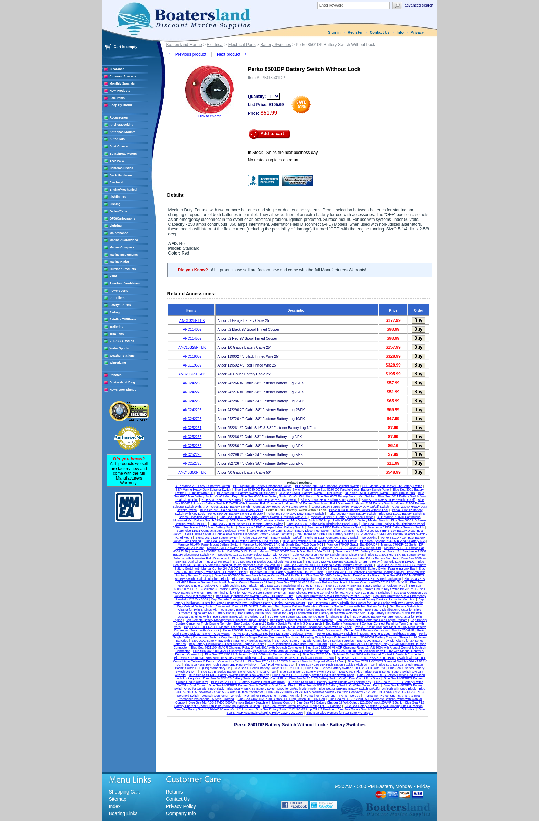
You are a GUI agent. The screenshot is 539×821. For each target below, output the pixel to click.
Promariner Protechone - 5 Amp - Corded (206, 699)
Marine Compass (122, 247)
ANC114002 (192, 329)
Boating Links (123, 813)
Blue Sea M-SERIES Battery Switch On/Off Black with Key (229, 675)
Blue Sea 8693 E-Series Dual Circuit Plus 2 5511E (267, 561)
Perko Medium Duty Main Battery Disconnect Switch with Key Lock (306, 627)
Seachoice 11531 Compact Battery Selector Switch (211, 530)
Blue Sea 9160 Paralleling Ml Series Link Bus (291, 585)
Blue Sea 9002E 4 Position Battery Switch (329, 500)
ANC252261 (192, 428)
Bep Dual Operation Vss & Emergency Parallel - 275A (333, 596)
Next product (232, 54)
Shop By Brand (121, 105)
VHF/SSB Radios (122, 341)
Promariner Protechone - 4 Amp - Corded (332, 695)
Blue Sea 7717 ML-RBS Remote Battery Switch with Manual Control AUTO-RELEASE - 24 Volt (342, 582)
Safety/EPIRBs (120, 305)
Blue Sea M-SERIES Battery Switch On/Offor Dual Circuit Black (252, 685)
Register (355, 32)
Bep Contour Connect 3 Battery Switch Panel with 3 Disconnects (278, 623)
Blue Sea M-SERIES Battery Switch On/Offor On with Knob (339, 685)
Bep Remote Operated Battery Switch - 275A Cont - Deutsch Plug (308, 589)
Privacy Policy (181, 806)
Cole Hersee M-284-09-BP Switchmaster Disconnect (328, 554)
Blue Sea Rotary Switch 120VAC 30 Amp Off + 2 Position (302, 706)
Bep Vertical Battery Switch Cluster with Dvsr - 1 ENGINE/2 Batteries (224, 606)
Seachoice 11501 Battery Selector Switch (395, 527)
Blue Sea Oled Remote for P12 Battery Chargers (339, 713)
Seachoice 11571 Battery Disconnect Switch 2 (367, 551)
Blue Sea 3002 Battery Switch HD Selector (246, 493)
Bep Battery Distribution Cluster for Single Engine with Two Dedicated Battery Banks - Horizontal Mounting (342, 599)
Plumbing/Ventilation (125, 283)
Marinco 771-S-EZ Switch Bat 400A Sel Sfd (351, 548)
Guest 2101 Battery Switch (374, 503)
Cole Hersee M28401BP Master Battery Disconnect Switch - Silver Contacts (302, 530)
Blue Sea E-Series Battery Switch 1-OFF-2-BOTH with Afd (345, 668)
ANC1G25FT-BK (192, 321)
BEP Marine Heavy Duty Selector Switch (203, 489)
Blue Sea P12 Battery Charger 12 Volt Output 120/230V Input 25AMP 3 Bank (349, 702)
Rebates (116, 375)
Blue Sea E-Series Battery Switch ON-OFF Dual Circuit (238, 671)
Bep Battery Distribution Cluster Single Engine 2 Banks (226, 644)
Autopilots (117, 139)
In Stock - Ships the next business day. (283, 152)
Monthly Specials (122, 83)
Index (115, 806)
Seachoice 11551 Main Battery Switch (209, 527)
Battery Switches (275, 44)
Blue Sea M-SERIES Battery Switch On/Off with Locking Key (329, 682)
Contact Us (379, 32)
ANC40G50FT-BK (192, 472)
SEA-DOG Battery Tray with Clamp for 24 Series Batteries (314, 640)
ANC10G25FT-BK (192, 347)
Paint (113, 276)
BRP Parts (117, 160)
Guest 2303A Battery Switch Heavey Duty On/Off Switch (350, 506)
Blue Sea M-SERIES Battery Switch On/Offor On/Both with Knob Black (367, 688)
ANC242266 (192, 383)
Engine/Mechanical (124, 189)
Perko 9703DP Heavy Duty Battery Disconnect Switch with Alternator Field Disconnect (282, 630)
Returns (174, 792)
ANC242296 (192, 410)
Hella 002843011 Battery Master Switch (360, 520)
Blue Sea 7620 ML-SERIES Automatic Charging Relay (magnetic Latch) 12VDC (360, 561)
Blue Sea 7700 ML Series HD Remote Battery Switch (247, 524)
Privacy (417, 32)
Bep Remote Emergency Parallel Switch (238, 599)
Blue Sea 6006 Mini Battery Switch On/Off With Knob (277, 496)
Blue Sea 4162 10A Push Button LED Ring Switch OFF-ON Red (281, 699)
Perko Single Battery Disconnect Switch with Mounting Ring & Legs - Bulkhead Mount (298, 637)
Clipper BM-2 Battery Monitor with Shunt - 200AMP (379, 630)
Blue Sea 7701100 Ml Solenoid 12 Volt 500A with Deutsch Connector (252, 654)
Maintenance (119, 233)
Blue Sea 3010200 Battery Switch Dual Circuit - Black (343, 575)
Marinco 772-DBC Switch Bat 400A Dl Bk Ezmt (224, 551)
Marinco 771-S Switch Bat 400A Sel (293, 548)
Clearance (117, 69)
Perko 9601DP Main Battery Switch (352, 513)
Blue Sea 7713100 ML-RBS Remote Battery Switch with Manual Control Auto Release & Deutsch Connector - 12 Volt (254, 658)
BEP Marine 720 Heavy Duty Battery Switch (392, 486)
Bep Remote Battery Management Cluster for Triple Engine (226, 620)
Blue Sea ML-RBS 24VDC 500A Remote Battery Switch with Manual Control (241, 702)
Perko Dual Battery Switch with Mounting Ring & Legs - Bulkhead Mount (366, 634)
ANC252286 (192, 446)
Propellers (117, 298)
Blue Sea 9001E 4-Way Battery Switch (271, 500)
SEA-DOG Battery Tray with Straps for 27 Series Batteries (231, 640)
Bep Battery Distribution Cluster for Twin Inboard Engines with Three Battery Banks (305, 609)
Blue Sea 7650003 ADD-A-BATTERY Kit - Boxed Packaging (360, 579)
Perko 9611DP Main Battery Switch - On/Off (272, 537)
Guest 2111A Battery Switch (230, 506)
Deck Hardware (121, 175)
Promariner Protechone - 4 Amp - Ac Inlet (272, 695)
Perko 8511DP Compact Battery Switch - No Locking (341, 537)
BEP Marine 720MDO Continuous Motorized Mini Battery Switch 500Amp (280, 520)
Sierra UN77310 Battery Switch (217, 537)
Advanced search (419, 5)
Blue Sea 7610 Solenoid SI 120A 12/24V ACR (231, 510)
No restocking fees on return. (274, 160)
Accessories (119, 117)
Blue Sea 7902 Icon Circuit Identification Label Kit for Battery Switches (350, 558)
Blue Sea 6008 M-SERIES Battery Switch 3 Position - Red (365, 585)
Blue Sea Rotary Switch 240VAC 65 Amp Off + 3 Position (376, 709)
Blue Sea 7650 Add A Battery (222, 500)
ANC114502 (192, 338)
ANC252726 (192, 463)
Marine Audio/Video (124, 240)
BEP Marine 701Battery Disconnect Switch (262, 486)
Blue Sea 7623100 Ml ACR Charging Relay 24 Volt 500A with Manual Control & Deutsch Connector (261, 651)
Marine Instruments (124, 254)
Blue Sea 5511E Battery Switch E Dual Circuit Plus (380, 493)
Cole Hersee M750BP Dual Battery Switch (324, 534)
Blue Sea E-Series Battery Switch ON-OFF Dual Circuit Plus (320, 671)
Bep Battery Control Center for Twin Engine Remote (371, 620)
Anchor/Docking (122, 124)
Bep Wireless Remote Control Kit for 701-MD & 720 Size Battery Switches (339, 592)
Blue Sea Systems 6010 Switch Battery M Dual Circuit (320, 541)
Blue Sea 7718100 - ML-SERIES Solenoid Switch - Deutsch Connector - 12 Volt (321, 692)
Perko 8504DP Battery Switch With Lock (235, 513)
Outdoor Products (123, 269)
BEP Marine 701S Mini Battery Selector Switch (327, 486)
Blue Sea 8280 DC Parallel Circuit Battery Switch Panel (352, 489)
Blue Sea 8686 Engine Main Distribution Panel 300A (322, 524)
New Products (120, 90)
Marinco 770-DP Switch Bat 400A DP (352, 544)
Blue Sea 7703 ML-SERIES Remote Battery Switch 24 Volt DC (284, 568)
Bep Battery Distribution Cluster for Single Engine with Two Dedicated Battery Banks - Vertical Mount (299, 601)
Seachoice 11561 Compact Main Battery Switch (271, 527)
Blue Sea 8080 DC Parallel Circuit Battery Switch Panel (272, 489)
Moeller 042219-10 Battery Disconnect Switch (342, 517)
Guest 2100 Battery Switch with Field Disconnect (319, 503)
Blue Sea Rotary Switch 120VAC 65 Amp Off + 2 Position (214, 709)
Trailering (117, 326)
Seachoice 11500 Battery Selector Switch (335, 527)
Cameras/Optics (121, 168)
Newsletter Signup (123, 389)
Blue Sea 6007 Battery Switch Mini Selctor (346, 496)
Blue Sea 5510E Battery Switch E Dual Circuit (310, 493)
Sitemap (117, 799)
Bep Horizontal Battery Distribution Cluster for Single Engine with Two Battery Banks (366, 603)
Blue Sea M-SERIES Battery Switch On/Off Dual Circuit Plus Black (335, 678)
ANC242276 (192, 392)
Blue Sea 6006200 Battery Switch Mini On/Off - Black (286, 572)
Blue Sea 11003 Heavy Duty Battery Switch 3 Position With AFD (264, 517)
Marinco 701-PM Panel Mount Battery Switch (208, 544)
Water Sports (119, 348)
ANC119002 (192, 356)
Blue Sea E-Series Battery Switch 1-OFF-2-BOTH (268, 668)
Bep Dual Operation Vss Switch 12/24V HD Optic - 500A (254, 596)
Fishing (115, 204)
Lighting (116, 225)
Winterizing (118, 362)
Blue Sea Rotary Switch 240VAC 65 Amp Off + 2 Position (295, 709)
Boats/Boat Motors (123, 153)
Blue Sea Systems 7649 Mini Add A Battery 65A (393, 541)
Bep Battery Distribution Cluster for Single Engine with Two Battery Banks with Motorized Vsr (301, 613)
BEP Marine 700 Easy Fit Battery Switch (202, 486)
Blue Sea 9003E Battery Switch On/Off (388, 500)
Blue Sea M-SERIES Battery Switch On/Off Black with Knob (313, 675)
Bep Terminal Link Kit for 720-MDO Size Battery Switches (246, 592)
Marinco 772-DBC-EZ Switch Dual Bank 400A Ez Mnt (295, 551)
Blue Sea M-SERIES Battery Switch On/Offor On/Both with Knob (271, 688)
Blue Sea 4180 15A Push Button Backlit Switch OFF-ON (337, 664)
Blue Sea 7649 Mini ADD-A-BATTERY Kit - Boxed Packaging (274, 579)
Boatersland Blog (122, 382)
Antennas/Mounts (123, 132)
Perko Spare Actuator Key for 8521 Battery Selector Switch (273, 634)
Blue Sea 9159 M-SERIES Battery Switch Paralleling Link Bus (373, 568)
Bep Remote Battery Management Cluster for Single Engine (308, 616)
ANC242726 (192, 419)
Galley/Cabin (119, 211)
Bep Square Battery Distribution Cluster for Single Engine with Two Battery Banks (330, 606)
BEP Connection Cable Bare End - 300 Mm (297, 644)
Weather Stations (122, 355)
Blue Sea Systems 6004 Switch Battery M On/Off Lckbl (241, 541)
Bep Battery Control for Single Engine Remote (301, 620)
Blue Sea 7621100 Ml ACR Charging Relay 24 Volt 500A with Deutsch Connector (246, 647)
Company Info (181, 813)
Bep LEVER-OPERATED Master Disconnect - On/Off (220, 627)
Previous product (187, 54)
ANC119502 (192, 365)
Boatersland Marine (184, 44)
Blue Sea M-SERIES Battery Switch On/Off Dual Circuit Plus (244, 678)
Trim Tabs (117, 334)
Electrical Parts (242, 44)
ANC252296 (192, 455)
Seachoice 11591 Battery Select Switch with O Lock (253, 554)
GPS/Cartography (122, 218)
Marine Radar (119, 261)
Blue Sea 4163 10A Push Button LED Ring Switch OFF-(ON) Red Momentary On (239, 664)
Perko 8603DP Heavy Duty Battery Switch (295, 513)
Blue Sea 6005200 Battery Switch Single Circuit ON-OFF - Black (258, 575)
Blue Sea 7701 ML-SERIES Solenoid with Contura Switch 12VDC (328, 565)
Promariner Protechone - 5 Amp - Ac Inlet (391, 695)
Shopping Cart (124, 792)
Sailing (115, 312)
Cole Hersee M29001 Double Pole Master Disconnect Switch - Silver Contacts (238, 534)
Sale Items (117, 98)
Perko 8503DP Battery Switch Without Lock (358, 510)
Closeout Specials (123, 76)
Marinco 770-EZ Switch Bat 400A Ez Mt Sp (236, 548)
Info (400, 32)
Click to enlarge (209, 116)
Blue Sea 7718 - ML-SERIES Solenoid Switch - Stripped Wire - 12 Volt (296, 661)
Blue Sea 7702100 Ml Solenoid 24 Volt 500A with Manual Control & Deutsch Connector (362, 654)
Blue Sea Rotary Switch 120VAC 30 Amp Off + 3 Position (384, 706)
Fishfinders (118, 197)
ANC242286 (192, 401)
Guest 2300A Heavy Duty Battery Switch (280, 506)
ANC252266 (192, 437)
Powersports (119, 290)
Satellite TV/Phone (123, 319)
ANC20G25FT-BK (192, 374)
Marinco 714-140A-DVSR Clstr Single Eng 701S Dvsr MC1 (283, 544)
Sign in (334, 32)
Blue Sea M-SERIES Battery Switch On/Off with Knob (247, 682)
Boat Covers (119, 146)
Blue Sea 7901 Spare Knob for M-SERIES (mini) (265, 558)
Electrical (116, 182)
